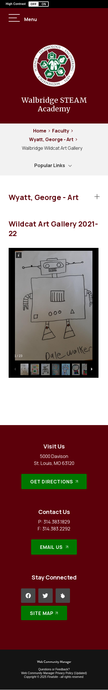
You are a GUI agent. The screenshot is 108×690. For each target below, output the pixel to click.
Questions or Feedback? (54, 669)
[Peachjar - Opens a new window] (63, 595)
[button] (39, 4)
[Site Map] (44, 613)
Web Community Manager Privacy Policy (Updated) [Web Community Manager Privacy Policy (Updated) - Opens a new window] (54, 673)
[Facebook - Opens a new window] (28, 595)
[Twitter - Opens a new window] (45, 595)
